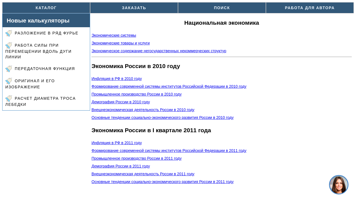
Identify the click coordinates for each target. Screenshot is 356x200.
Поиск (222, 8)
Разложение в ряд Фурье (41, 33)
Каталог (46, 8)
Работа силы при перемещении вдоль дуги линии (38, 50)
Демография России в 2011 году (121, 166)
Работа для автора (310, 8)
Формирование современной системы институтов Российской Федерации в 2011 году (169, 150)
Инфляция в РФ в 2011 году (117, 143)
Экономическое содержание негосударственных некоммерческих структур (159, 51)
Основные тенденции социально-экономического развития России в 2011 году (163, 181)
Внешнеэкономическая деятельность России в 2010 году (143, 110)
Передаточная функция (40, 69)
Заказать (134, 8)
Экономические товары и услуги (121, 43)
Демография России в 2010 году (121, 102)
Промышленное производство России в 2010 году (137, 94)
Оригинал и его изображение (30, 83)
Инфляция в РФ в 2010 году (117, 78)
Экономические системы (114, 35)
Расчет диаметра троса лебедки (40, 101)
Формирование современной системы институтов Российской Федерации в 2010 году (169, 86)
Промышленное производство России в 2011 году (137, 158)
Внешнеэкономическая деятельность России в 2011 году (143, 174)
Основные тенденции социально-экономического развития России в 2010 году (163, 117)
